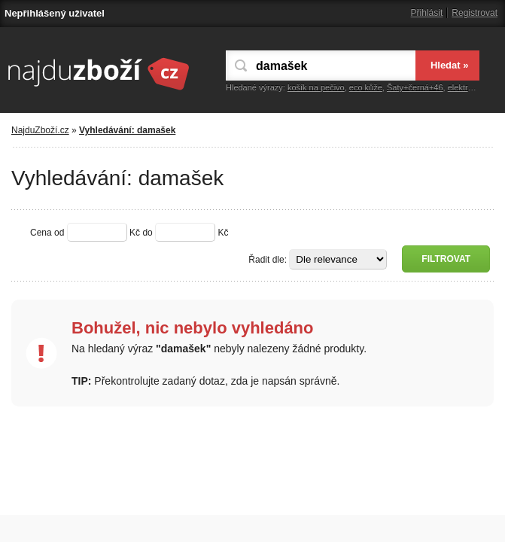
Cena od (47, 232)
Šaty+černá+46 (415, 87)
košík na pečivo (316, 87)
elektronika (468, 87)
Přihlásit (427, 13)
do (147, 232)
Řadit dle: (267, 259)
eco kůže (365, 87)
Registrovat (474, 13)
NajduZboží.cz (40, 130)
